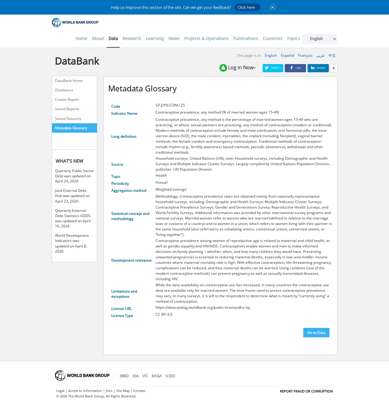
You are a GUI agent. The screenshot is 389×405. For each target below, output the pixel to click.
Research (131, 38)
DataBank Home (69, 80)
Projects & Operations (206, 38)
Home (81, 38)
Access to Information (85, 390)
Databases (64, 90)
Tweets (273, 68)
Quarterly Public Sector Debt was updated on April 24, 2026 (74, 176)
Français (305, 55)
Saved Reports (67, 108)
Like (295, 68)
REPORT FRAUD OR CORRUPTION (306, 391)
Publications (245, 38)
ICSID (170, 376)
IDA (135, 376)
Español (287, 55)
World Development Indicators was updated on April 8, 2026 (72, 243)
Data (113, 38)
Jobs (109, 390)
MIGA (157, 376)
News (174, 38)
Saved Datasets (68, 118)
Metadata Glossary (71, 128)
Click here (246, 7)
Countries (272, 38)
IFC (145, 376)
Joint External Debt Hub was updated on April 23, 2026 (72, 195)
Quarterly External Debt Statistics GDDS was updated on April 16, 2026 (73, 218)
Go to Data (316, 332)
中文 (332, 55)
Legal (60, 390)
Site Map (123, 390)
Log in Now (237, 68)
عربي (320, 55)
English (271, 55)
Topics (293, 38)
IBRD (124, 376)
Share (318, 68)
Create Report (67, 99)
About (98, 38)
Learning (155, 38)
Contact (139, 390)
